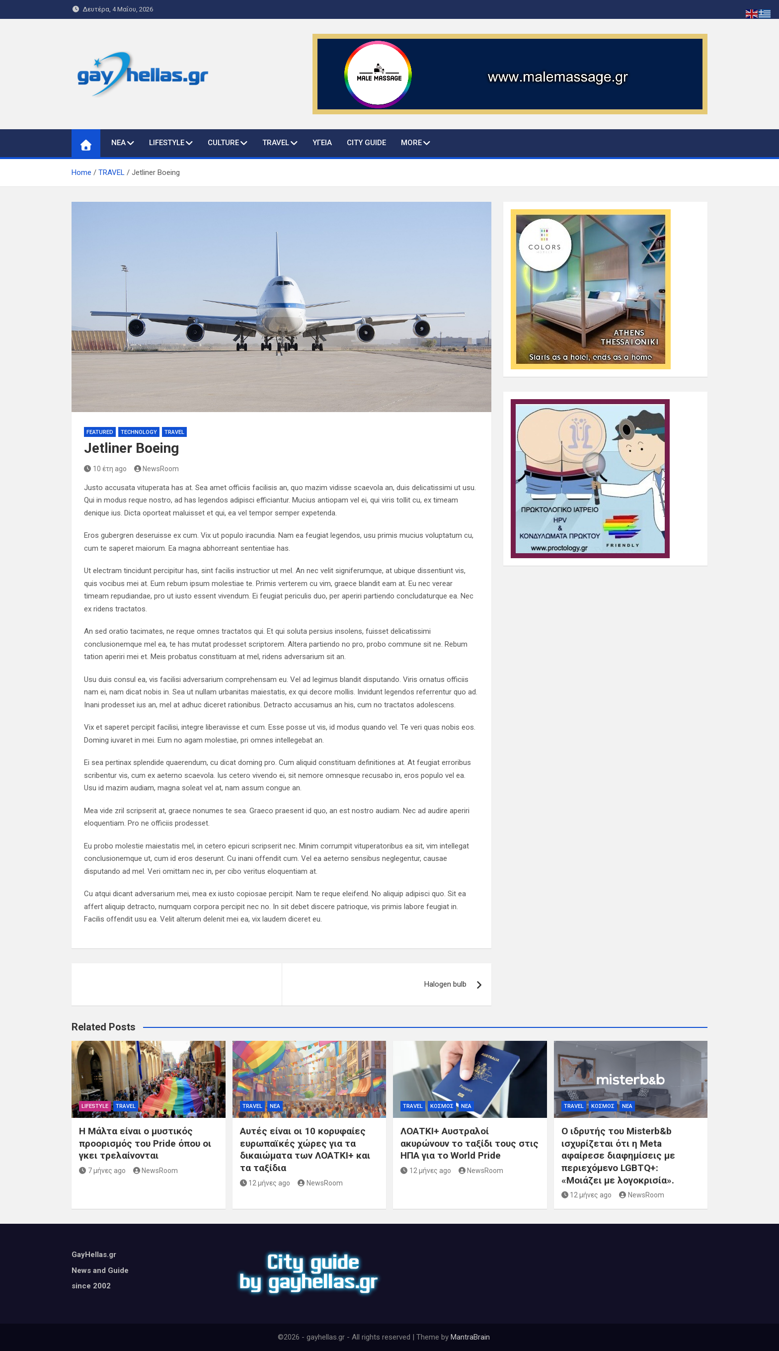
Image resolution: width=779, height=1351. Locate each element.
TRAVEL (275, 142)
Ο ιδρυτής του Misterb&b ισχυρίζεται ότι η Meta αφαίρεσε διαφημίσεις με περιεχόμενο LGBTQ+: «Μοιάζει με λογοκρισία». (618, 1155)
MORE (411, 142)
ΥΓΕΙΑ (322, 142)
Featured (99, 432)
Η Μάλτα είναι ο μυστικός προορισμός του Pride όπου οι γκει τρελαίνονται (145, 1143)
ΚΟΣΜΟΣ (442, 1106)
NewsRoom (156, 469)
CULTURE (223, 142)
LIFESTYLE (166, 142)
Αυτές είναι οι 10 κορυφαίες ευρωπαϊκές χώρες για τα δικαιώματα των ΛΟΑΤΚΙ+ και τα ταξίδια (305, 1149)
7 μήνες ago (102, 1171)
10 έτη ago (105, 469)
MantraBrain (470, 1337)
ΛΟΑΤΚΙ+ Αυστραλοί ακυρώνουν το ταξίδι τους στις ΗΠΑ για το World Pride (469, 1143)
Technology (139, 432)
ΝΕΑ (118, 142)
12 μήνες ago (265, 1183)
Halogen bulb (445, 984)
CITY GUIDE (366, 142)
